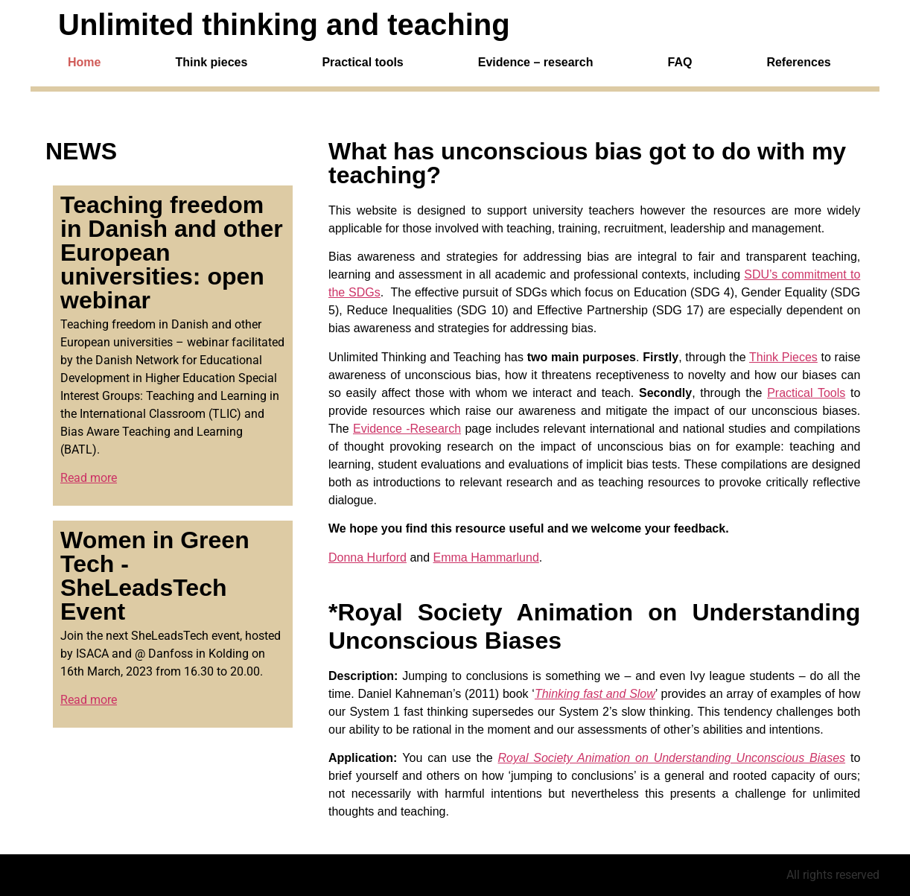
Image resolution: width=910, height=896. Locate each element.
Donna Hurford (367, 557)
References (798, 63)
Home (84, 63)
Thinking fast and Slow (595, 693)
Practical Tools (806, 393)
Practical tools (362, 63)
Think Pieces (783, 357)
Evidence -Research (407, 428)
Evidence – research (536, 63)
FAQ (680, 63)
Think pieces (211, 63)
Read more (88, 478)
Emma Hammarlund (486, 557)
